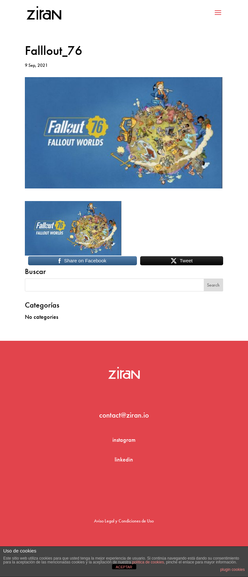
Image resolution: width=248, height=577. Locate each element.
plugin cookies (232, 569)
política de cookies (148, 562)
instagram (124, 439)
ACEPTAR (124, 567)
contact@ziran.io (124, 415)
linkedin (124, 459)
